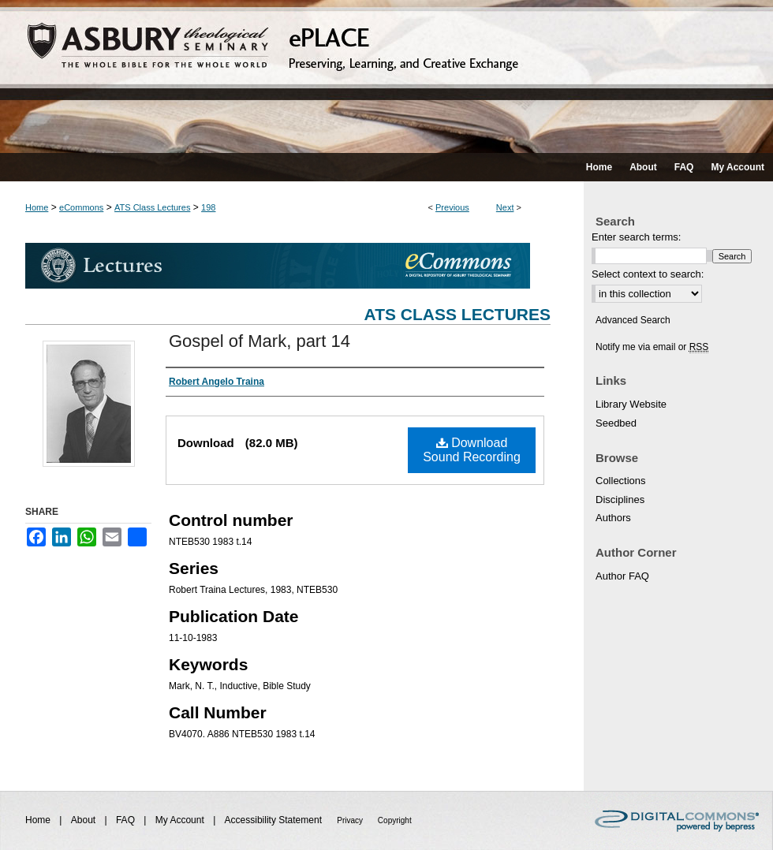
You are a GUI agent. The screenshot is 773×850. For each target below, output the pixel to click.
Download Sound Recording (472, 450)
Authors (613, 518)
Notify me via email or (652, 346)
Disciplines (620, 499)
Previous (452, 207)
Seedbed (616, 423)
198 (208, 207)
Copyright (395, 820)
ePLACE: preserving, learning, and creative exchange (386, 76)
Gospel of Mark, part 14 (259, 341)
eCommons (81, 207)
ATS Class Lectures (152, 207)
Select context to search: (648, 274)
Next (505, 207)
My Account (181, 820)
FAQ (126, 820)
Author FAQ (622, 576)
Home (36, 207)
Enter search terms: (636, 237)
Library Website (631, 404)
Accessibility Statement (275, 820)
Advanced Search (633, 320)
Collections (621, 481)
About (85, 820)
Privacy (351, 820)
